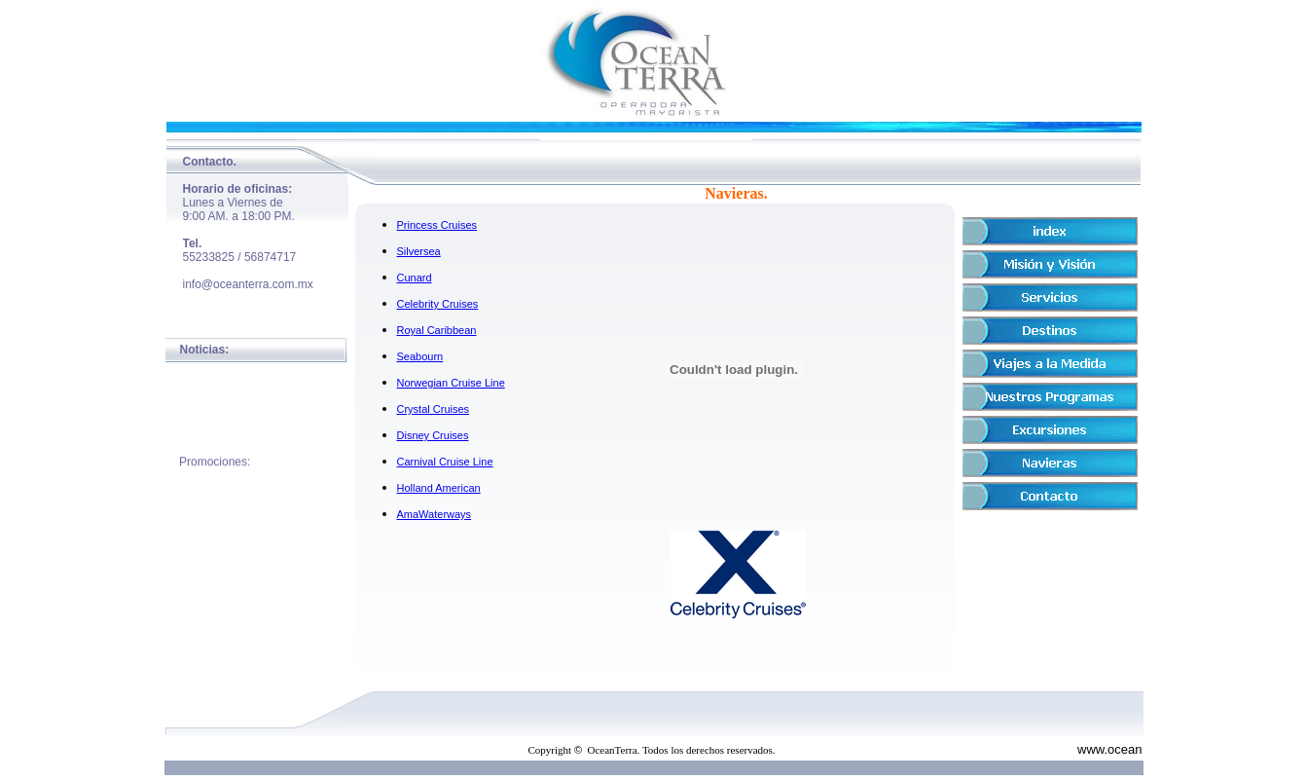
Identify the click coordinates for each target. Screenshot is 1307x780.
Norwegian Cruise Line (451, 383)
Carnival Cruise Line (445, 461)
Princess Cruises (437, 225)
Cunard (414, 277)
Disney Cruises (433, 435)
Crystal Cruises (433, 409)
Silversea (419, 251)
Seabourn (420, 356)
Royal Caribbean (437, 330)
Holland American (439, 488)
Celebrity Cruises (438, 304)
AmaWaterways (434, 514)
